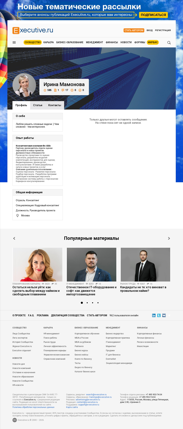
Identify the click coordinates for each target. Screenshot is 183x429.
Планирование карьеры (26, 284)
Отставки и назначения (23, 372)
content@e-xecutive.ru (87, 402)
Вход (150, 30)
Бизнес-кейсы (81, 355)
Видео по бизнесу (83, 367)
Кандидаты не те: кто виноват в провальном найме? (143, 288)
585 (48, 90)
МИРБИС (153, 42)
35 (56, 284)
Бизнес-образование (69, 42)
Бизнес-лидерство (115, 333)
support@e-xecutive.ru (88, 405)
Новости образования (23, 377)
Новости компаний (21, 368)
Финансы (112, 42)
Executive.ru (30, 399)
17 (65, 90)
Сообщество (33, 42)
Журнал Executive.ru (22, 346)
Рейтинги (79, 346)
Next (169, 238)
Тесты (77, 363)
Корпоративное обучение (87, 333)
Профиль (21, 105)
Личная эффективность (55, 346)
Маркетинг (111, 346)
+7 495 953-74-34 (154, 394)
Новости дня (18, 364)
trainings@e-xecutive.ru (100, 397)
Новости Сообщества (22, 381)
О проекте (19, 315)
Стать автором (134, 30)
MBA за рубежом (83, 342)
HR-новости (18, 385)
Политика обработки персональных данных (33, 407)
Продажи (110, 350)
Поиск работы (50, 338)
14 (151, 284)
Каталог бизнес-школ (85, 371)
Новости (126, 42)
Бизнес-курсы (81, 350)
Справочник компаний (54, 359)
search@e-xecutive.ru (96, 394)
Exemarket (111, 359)
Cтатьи (37, 105)
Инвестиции (143, 346)
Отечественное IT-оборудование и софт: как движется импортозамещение (91, 290)
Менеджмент (94, 42)
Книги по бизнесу (83, 359)
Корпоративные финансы (149, 333)
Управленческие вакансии (57, 355)
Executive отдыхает (21, 350)
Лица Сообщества (21, 333)
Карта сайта (72, 407)
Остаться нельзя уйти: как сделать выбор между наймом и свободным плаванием (36, 290)
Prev (14, 238)
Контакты (54, 105)
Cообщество (19, 328)
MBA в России (81, 338)
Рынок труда (128, 284)
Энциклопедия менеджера (119, 363)
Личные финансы (145, 338)
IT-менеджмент (75, 284)
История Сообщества (22, 342)
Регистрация (163, 30)
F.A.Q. (31, 315)
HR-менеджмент (51, 333)
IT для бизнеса (113, 355)
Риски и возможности (147, 342)
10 (99, 284)
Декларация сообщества (67, 315)
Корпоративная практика (118, 338)
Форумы (139, 42)
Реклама (42, 315)
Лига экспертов (19, 338)
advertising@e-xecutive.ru (88, 399)
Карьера (48, 42)
